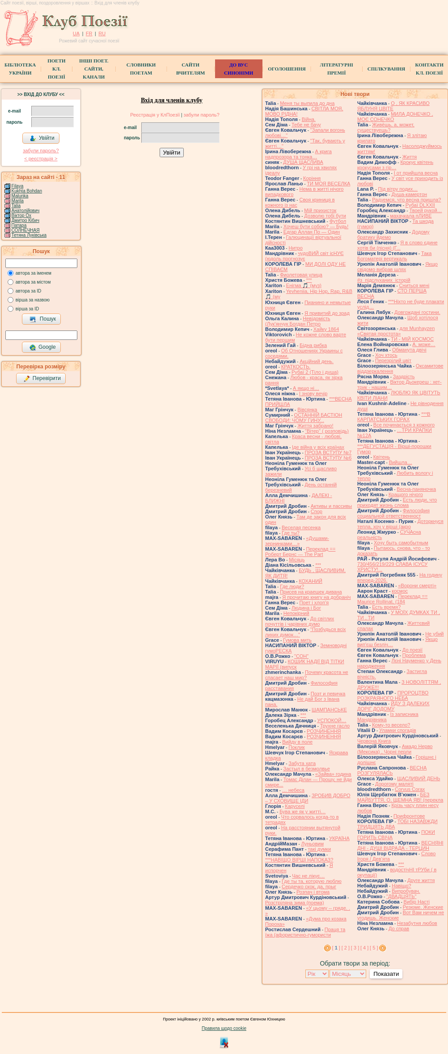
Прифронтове (409, 816)
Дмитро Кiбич (25, 220)
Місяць (296, 559)
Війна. (309, 119)
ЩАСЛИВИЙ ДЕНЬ (418, 778)
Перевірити (42, 378)
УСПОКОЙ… (331, 720)
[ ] (336, 947)
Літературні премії (336, 68)
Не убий (434, 633)
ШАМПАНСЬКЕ (329, 709)
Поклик (296, 747)
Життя (409, 156)
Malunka (20, 195)
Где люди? (292, 586)
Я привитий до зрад (327, 313)
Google (42, 347)
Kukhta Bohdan (27, 190)
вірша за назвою (33, 299)
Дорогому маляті (394, 783)
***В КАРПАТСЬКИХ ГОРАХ (393, 416)
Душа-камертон (409, 194)
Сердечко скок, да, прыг (309, 886)
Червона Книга (374, 741)
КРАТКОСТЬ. (296, 366)
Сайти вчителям (190, 68)
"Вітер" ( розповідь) (327, 431)
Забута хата (302, 763)
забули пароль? (41, 150)
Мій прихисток (320, 210)
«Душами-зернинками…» (297, 540)
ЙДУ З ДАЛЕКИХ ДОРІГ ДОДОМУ (393, 706)
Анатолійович (26, 210)
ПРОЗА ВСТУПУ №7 (328, 452)
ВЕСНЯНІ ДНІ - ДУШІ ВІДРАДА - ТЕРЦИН (400, 845)
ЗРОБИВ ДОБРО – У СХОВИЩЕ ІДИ (308, 798)
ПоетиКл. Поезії (56, 68)
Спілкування (386, 68)
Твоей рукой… (425, 210)
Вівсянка (307, 409)
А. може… (423, 344)
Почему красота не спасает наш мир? (306, 674)
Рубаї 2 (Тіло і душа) (315, 372)
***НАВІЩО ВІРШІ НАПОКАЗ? (299, 859)
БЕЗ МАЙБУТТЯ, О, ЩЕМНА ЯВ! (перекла (400, 797)
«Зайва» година (333, 774)
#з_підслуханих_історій (383, 280)
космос (400, 591)
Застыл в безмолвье (306, 768)
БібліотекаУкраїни (20, 68)
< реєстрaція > (40, 158)
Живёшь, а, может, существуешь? (385, 127)
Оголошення (287, 68)
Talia (16, 205)
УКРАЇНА (339, 838)
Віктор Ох (21, 215)
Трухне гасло (335, 725)
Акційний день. (317, 361)
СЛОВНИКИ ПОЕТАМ (141, 68)
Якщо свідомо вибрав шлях (397, 266)
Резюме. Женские (423, 907)
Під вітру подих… (398, 189)
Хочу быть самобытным (401, 542)
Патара (19, 225)
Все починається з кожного (404, 424)
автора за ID (29, 291)
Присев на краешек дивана (311, 591)
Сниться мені (414, 285)
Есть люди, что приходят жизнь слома (397, 502)
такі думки (319, 849)
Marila (18, 200)
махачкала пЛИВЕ (410, 215)
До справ (399, 928)
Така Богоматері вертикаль (394, 256)
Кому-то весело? (391, 725)
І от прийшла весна (416, 173)
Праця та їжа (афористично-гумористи (305, 932)
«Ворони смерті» (417, 585)
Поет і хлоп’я (314, 602)
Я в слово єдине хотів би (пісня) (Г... (397, 245)
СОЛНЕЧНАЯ (26, 230)
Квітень (381, 457)
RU (102, 33)
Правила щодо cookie (224, 1028)
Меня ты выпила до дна (307, 103)
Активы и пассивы (331, 506)
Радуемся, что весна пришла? (406, 199)
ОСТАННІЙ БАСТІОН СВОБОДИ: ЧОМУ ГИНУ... (303, 417)
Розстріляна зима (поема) (294, 902)
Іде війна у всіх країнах (318, 447)
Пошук (42, 319)
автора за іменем (33, 273)
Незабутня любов (417, 923)
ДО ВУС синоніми (238, 68)
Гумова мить (297, 640)
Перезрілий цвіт (393, 360)
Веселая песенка (301, 527)
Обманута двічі (409, 349)
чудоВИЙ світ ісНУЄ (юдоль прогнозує (304, 256)
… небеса (293, 790)
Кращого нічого (406, 494)
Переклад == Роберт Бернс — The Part (300, 551)
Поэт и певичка (328, 693)
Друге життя (421, 880)
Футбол (338, 221)
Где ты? (291, 532)
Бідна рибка (313, 345)
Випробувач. (406, 891)
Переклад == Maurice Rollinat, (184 (392, 599)
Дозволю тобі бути (325, 215)
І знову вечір (313, 393)
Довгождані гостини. (417, 312)
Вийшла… (400, 462)
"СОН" (301, 656)
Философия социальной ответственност (393, 513)
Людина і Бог (306, 608)
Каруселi (294, 806)
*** (309, 280)
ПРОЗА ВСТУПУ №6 (328, 457)
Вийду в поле (297, 741)
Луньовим (312, 843)
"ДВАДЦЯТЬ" (401, 896)
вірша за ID (27, 308)
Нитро (295, 248)
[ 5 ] (374, 947)
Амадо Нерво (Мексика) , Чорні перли (395, 749)
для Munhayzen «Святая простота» (396, 331)
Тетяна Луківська (29, 235)
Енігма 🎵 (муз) (303, 285)
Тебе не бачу (306, 124)
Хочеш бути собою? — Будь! (316, 226)
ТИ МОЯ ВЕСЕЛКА (328, 183)
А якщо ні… (306, 388)
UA (76, 33)
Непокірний (296, 613)
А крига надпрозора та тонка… (298, 154)
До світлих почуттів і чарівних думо (299, 621)
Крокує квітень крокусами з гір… (395, 164)
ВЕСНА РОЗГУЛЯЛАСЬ (392, 770)
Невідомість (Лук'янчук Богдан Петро (297, 321)
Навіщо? (401, 885)
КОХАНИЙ (310, 581)
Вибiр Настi (417, 901)
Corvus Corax (410, 789)
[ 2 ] (346, 947)
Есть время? (386, 607)
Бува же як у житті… (302, 811)
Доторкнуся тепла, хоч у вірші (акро (400, 524)
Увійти (42, 138)
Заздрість (404, 376)
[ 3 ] (355, 947)
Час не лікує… (308, 875)
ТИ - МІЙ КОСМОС (412, 339)
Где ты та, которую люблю (312, 881)
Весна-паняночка (416, 489)
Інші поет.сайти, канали (93, 68)
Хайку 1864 (326, 329)
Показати (386, 973)
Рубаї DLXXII (420, 205)
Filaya (18, 186)
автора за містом (33, 282)
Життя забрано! (315, 425)
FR (89, 33)
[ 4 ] (364, 947)
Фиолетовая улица (301, 274)
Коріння (312, 178)
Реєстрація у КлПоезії (155, 114)
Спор (316, 511)
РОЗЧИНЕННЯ (324, 731)
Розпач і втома (313, 892)
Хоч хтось (386, 355)
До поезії (412, 649)
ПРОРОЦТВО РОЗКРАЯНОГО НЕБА (392, 695)
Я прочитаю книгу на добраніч (316, 597)
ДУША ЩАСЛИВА (303, 162)
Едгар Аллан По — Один (311, 231)
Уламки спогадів (397, 730)
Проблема (414, 655)
